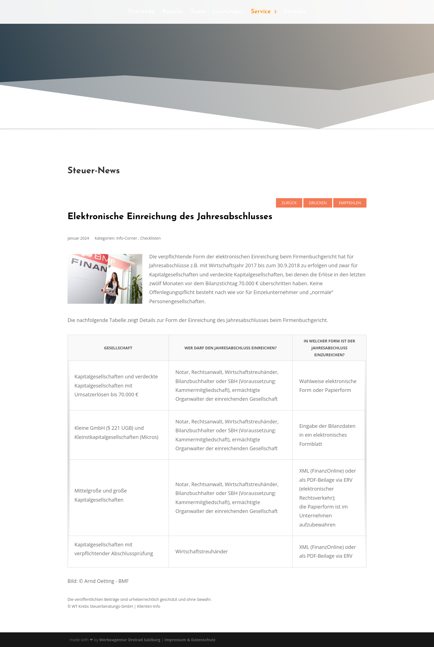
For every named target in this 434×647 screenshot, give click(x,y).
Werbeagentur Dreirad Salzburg (130, 639)
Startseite (141, 12)
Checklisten (150, 238)
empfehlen (350, 202)
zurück (288, 202)
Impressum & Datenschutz (189, 639)
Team (197, 12)
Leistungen (228, 12)
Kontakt (295, 12)
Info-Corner (126, 238)
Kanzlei (172, 12)
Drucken (318, 202)
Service (261, 12)
